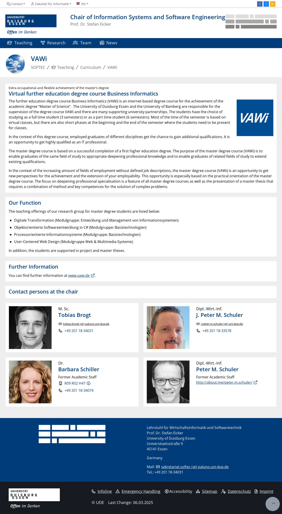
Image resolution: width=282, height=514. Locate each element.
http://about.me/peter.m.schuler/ (224, 382)
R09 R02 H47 (74, 383)
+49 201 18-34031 (78, 330)
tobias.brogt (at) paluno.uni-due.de (86, 324)
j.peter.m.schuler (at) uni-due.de (222, 324)
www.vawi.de (79, 275)
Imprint (264, 491)
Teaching (19, 43)
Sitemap (206, 491)
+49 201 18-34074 (78, 390)
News (108, 43)
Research (53, 43)
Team (82, 43)
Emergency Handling (138, 491)
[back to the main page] (251, 24)
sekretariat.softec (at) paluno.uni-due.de (195, 466)
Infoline (102, 491)
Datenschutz (236, 491)
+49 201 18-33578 (216, 330)
